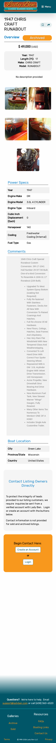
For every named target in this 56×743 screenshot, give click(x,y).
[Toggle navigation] (46, 6)
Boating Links (41, 727)
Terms (7, 739)
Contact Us (41, 733)
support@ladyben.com (15, 703)
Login (28, 562)
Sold (13, 729)
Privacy (48, 739)
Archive (13, 723)
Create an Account (28, 549)
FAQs (41, 721)
